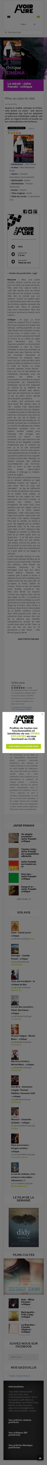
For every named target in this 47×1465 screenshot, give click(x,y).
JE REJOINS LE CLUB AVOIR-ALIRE (23, 746)
